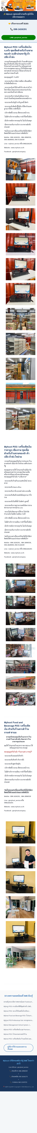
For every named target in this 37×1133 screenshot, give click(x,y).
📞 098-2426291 (18, 29)
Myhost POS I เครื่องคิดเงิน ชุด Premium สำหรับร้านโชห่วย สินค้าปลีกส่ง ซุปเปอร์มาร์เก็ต (17, 1029)
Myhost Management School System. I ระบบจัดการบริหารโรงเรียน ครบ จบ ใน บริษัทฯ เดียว (17, 1025)
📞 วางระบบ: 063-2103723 (18, 1082)
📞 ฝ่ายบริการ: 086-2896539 (18, 1071)
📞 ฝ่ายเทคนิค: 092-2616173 (18, 1076)
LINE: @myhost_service (18, 37)
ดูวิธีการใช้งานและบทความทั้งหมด (17, 1048)
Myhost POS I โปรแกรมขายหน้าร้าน (15, 1034)
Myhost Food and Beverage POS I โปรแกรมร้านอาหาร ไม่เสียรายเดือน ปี (18, 1016)
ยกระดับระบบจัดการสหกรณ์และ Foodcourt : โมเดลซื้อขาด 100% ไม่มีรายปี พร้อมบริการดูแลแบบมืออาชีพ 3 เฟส (18, 1002)
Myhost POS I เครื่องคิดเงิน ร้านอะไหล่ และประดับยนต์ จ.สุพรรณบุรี (17, 1039)
